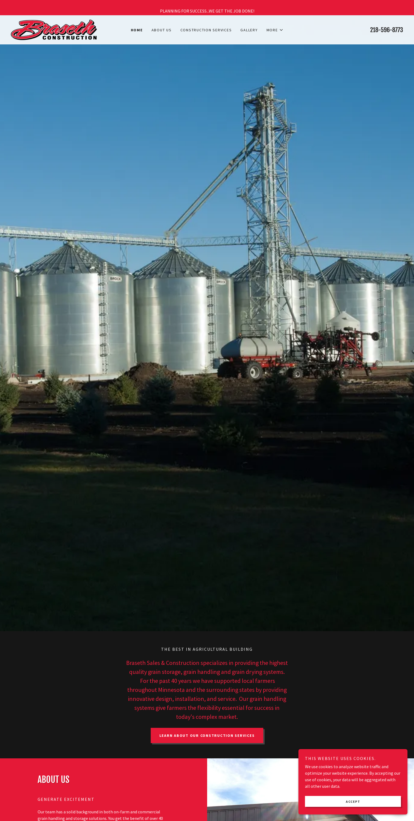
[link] (54, 29)
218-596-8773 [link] (386, 30)
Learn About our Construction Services (207, 735)
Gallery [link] (249, 30)
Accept (353, 801)
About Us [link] (162, 30)
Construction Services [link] (206, 30)
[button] (275, 30)
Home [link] (137, 30)
